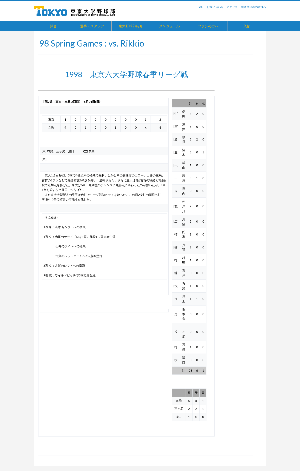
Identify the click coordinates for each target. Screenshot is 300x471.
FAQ (200, 7)
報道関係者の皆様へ (253, 7)
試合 (53, 26)
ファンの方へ (208, 26)
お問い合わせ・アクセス (222, 7)
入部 (246, 26)
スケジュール (169, 26)
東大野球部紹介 (131, 26)
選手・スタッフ (92, 26)
